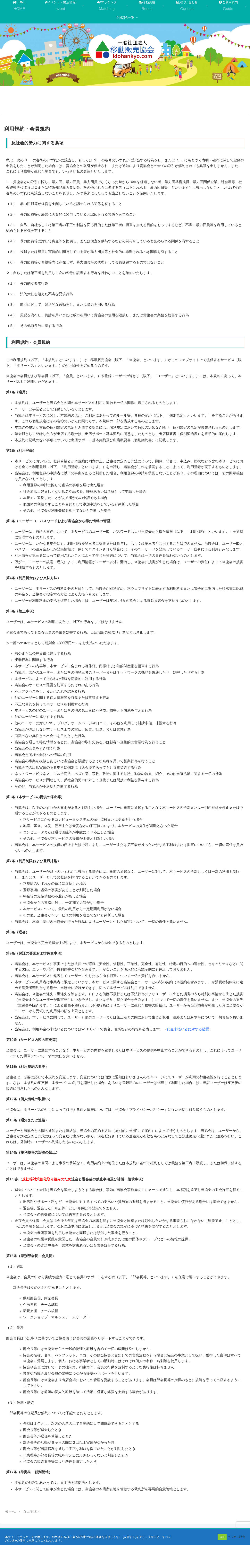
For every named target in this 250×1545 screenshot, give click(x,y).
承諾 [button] (222, 1537)
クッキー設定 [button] (236, 1537)
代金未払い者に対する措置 (188, 1029)
